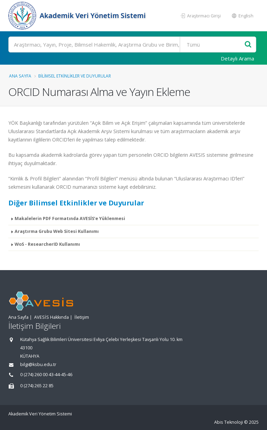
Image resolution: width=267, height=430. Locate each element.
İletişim (81, 317)
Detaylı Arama (237, 58)
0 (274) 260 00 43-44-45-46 (46, 375)
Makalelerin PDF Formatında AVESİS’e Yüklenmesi (70, 218)
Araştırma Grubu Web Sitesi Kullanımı (57, 231)
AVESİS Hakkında (51, 317)
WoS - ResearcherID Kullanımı (47, 244)
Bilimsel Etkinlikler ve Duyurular (74, 76)
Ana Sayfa (20, 76)
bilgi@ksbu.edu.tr (38, 364)
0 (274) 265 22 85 (37, 386)
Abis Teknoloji (228, 422)
